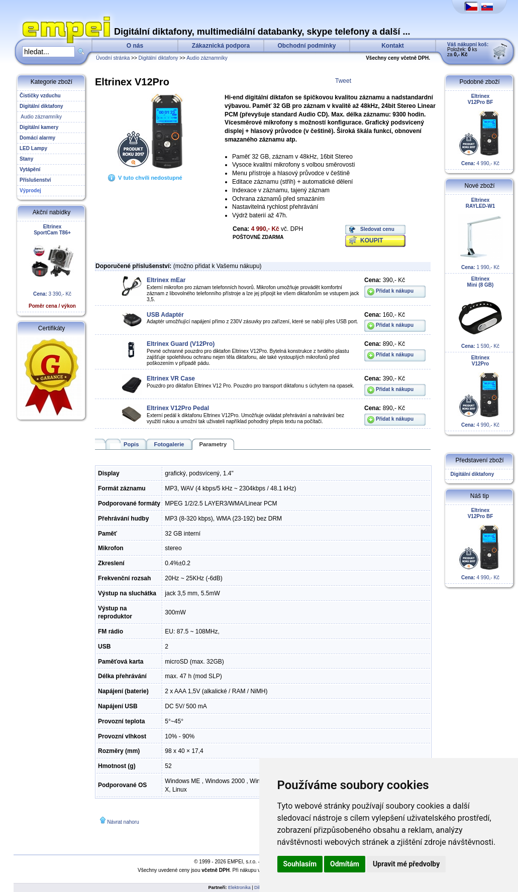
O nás (135, 45)
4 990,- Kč (480, 129)
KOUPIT (371, 240)
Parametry (213, 444)
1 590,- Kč (480, 312)
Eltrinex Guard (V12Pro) (181, 343)
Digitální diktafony (158, 58)
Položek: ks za (467, 49)
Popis (131, 444)
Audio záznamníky (207, 58)
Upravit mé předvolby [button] (406, 864)
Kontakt (392, 45)
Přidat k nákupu (394, 291)
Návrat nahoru (123, 822)
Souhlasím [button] (300, 864)
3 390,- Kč (52, 266)
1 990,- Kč (480, 233)
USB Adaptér (165, 314)
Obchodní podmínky (307, 45)
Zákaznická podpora (221, 45)
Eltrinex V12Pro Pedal (178, 408)
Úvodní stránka (113, 58)
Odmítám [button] (344, 864)
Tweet (343, 80)
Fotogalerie (169, 444)
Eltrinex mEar (166, 280)
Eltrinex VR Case (171, 378)
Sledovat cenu (377, 229)
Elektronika (239, 887)
